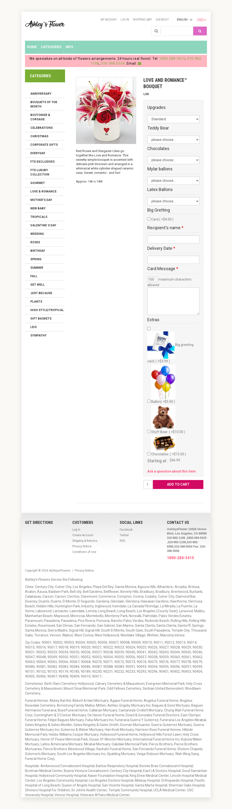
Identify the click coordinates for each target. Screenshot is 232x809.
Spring (35, 259)
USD (201, 20)
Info (69, 47)
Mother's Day (41, 200)
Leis (33, 327)
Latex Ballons (160, 189)
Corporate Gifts (44, 144)
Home (32, 47)
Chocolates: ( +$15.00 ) (168, 445)
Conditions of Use (84, 552)
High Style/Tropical (47, 310)
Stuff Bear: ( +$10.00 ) (168, 419)
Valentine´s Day (43, 225)
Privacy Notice (81, 546)
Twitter (124, 535)
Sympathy (38, 335)
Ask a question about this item (171, 471)
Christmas (39, 136)
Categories (51, 47)
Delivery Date (161, 248)
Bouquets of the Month (43, 104)
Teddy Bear (158, 128)
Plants (36, 301)
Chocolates (158, 148)
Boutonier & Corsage (40, 117)
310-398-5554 (113, 63)
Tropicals (38, 217)
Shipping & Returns (84, 540)
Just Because (41, 293)
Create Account (82, 535)
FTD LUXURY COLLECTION (39, 172)
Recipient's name (165, 227)
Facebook (126, 529)
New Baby (38, 208)
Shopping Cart (142, 19)
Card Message (162, 268)
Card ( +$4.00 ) (162, 219)
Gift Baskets (40, 318)
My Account (109, 19)
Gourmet (37, 183)
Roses (35, 242)
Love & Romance (43, 191)
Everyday (37, 153)
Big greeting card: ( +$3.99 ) (170, 347)
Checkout (162, 19)
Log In (125, 19)
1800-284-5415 (172, 59)
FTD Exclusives (42, 161)
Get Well (37, 284)
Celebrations (41, 128)
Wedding (37, 234)
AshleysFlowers (59, 570)
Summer (36, 267)
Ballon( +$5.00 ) (163, 384)
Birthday (37, 250)
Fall (33, 276)
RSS (122, 540)
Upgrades (156, 107)
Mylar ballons (160, 169)
